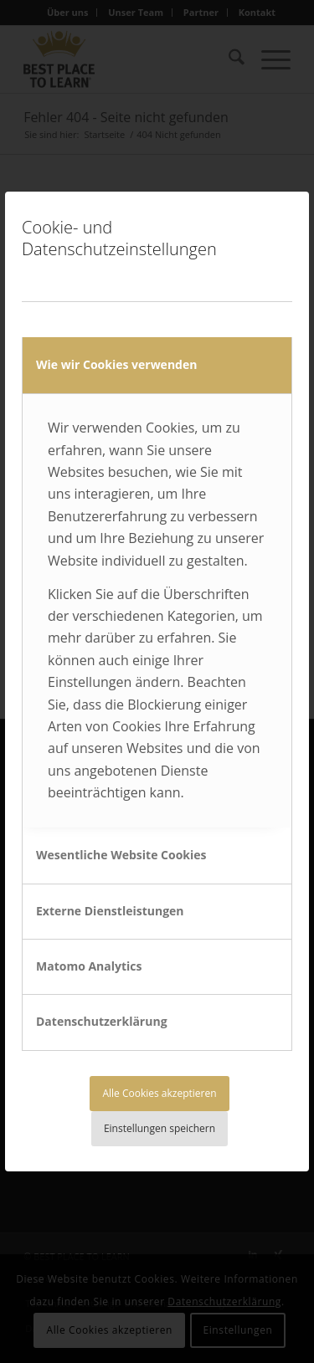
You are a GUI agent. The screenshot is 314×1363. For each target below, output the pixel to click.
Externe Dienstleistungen (110, 911)
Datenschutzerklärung (101, 1021)
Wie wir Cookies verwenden (116, 364)
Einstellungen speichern (159, 1128)
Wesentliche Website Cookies (121, 855)
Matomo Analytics (89, 966)
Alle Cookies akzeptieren (159, 1093)
